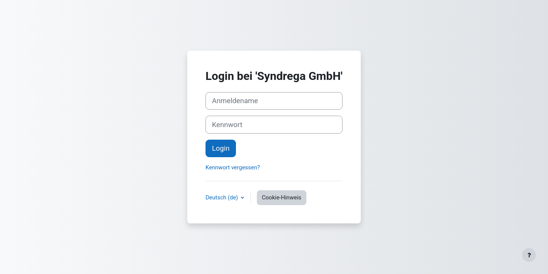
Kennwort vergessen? (233, 167)
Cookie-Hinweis (281, 197)
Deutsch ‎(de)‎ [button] (222, 197)
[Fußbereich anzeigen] (529, 255)
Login (220, 148)
